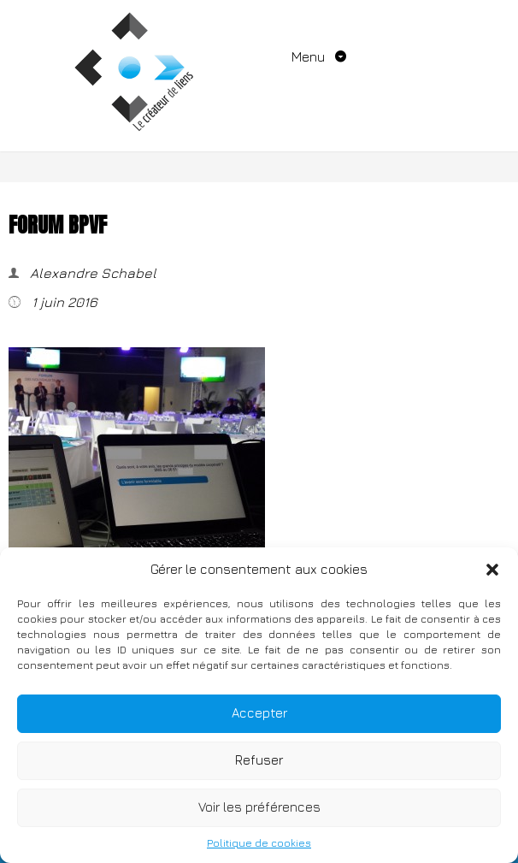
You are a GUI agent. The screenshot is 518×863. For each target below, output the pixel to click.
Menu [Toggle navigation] (309, 56)
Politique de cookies (259, 842)
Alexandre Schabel (91, 273)
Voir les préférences (259, 807)
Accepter (259, 713)
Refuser (259, 760)
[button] (492, 569)
